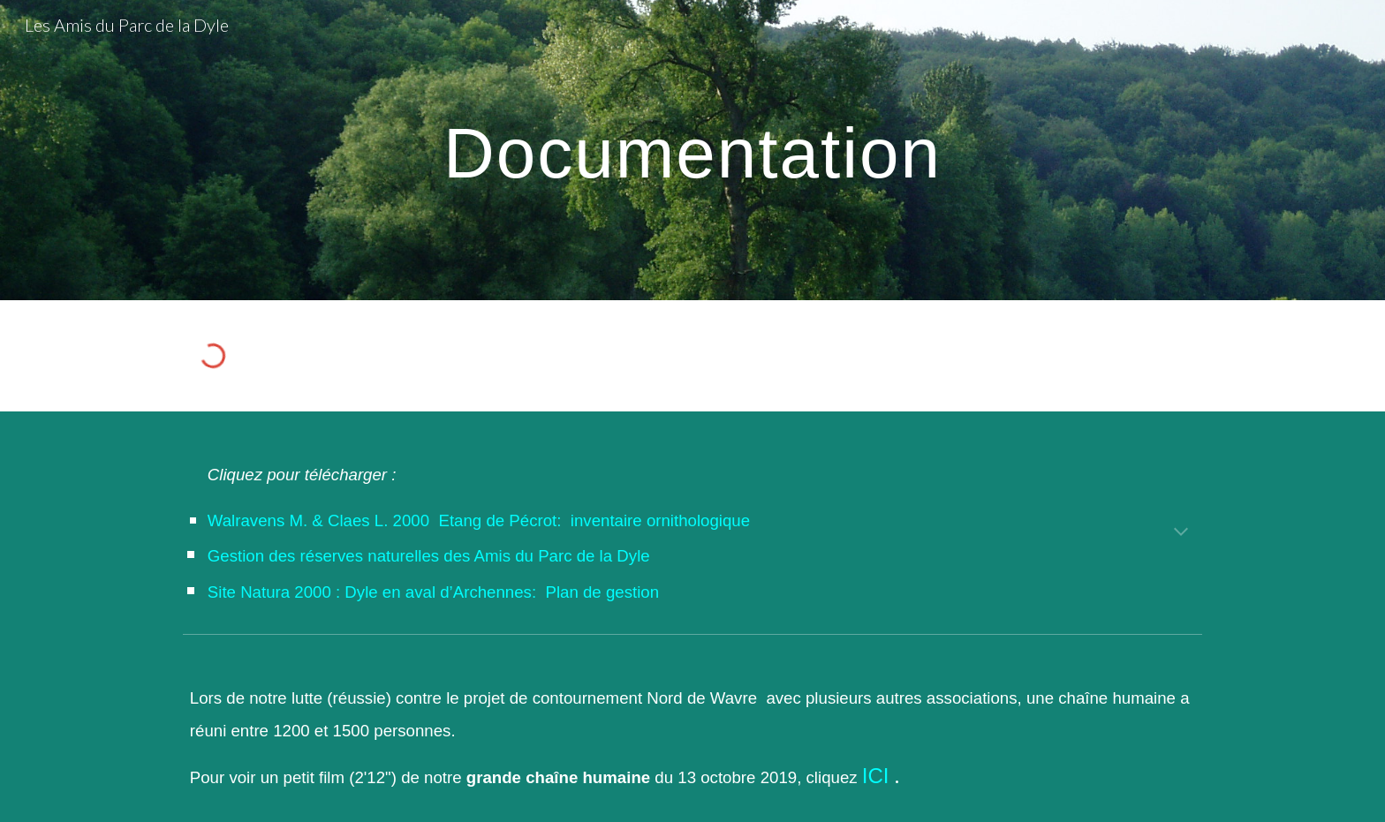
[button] (1181, 533)
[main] (692, 150)
